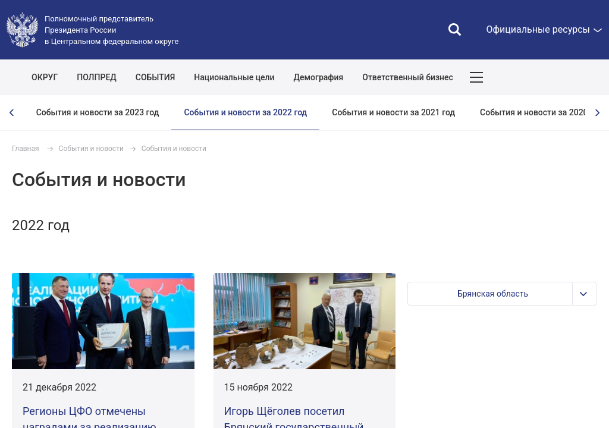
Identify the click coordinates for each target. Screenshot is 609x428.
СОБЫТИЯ (155, 77)
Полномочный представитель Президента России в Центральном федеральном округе (111, 30)
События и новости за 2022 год (245, 112)
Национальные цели (234, 77)
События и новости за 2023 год (97, 112)
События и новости (91, 148)
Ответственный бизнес (407, 77)
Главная (25, 148)
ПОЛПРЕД (97, 77)
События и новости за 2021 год (393, 112)
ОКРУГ (45, 77)
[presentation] (12, 112)
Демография (319, 77)
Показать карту (564, 77)
